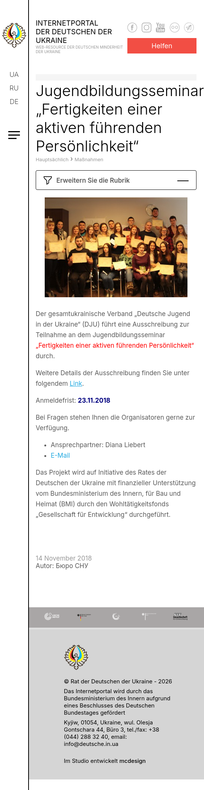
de (14, 101)
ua (14, 74)
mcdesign (132, 760)
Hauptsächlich (52, 172)
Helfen (161, 46)
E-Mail (60, 468)
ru (14, 88)
